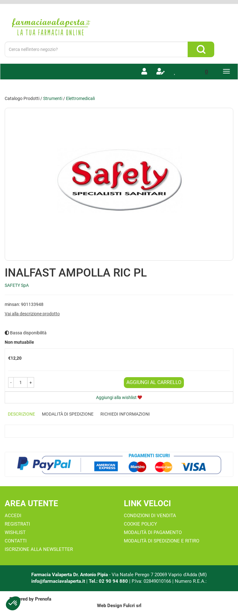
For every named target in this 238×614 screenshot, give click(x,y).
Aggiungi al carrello (153, 382)
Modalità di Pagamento (153, 532)
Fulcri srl (132, 605)
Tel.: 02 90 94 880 (109, 581)
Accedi (13, 515)
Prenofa (43, 599)
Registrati (17, 524)
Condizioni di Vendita (150, 515)
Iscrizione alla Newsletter (39, 549)
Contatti (16, 541)
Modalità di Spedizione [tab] (68, 414)
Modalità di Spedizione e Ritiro (161, 541)
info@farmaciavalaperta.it (58, 581)
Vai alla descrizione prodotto (32, 313)
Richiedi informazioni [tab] (125, 414)
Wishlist (15, 532)
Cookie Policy (140, 524)
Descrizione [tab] (21, 414)
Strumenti (52, 98)
